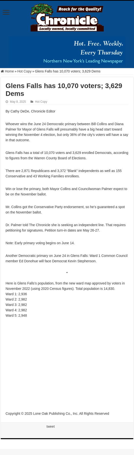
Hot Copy (24, 71)
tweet (51, 426)
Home (7, 71)
